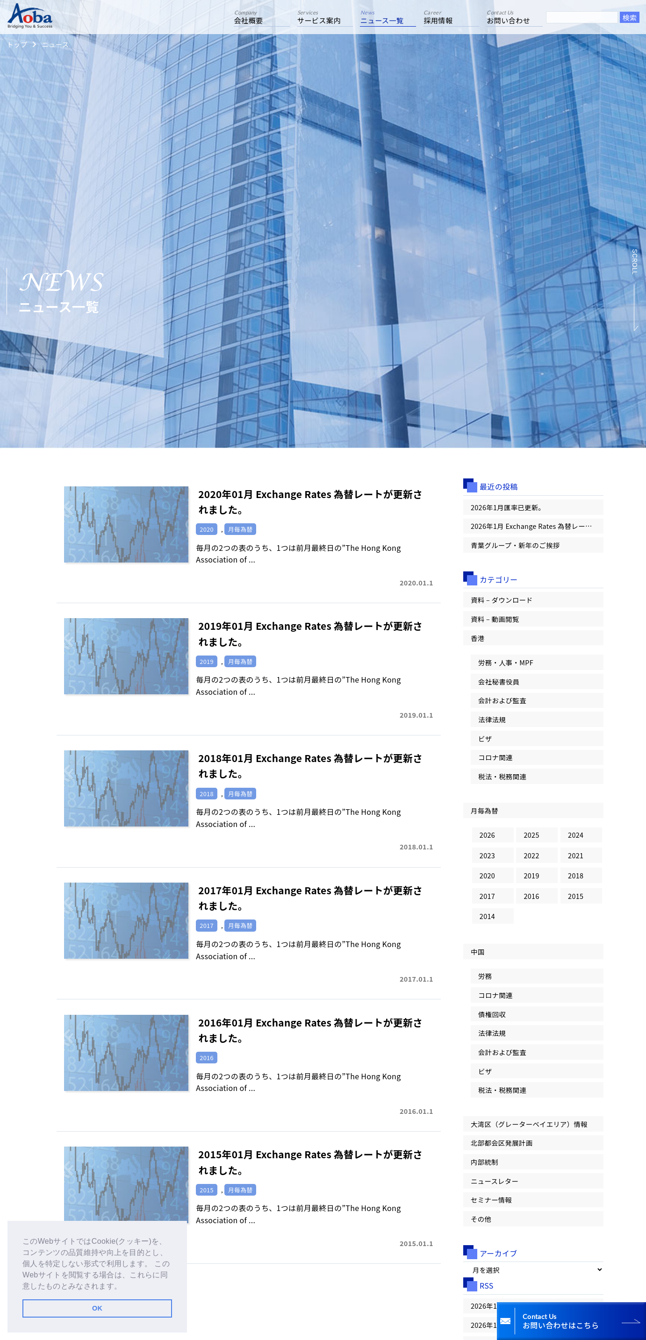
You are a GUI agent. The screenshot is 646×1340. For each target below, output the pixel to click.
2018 (575, 875)
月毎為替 (484, 810)
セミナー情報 (491, 1200)
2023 (487, 855)
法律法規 (492, 719)
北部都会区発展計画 (501, 1143)
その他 (481, 1219)
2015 (575, 896)
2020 (487, 875)
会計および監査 (502, 700)
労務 (485, 976)
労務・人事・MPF (505, 662)
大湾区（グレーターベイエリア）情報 (529, 1124)
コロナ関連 (495, 757)
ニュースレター (494, 1181)
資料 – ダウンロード (502, 600)
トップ (17, 44)
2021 (575, 855)
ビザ (485, 738)
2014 (487, 916)
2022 (531, 855)
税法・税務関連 (502, 776)
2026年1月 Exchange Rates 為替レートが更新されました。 (537, 526)
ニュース (55, 44)
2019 (531, 875)
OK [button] (97, 1308)
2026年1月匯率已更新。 (508, 507)
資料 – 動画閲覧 (495, 619)
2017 (487, 896)
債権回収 (492, 1014)
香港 (477, 638)
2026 (487, 835)
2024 (575, 835)
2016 (531, 896)
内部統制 (484, 1162)
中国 (477, 951)
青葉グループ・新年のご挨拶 (515, 545)
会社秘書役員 (498, 681)
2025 (531, 835)
